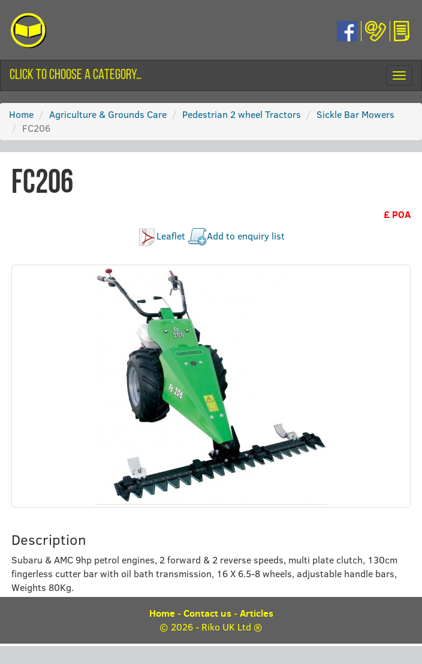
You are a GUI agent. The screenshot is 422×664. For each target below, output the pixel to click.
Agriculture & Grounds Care (108, 114)
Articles (256, 613)
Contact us (207, 613)
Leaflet (170, 235)
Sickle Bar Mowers (355, 114)
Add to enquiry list (246, 235)
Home (21, 114)
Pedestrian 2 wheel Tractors (241, 114)
